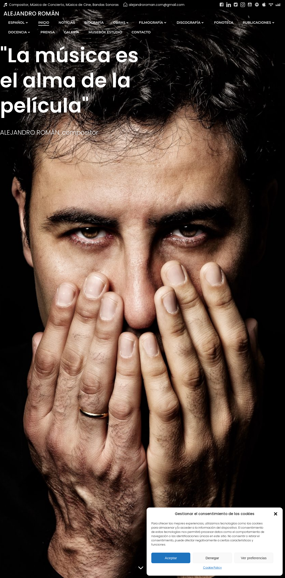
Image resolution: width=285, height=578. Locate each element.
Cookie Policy (212, 568)
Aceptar (171, 558)
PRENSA (47, 32)
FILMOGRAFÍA (153, 22)
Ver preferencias (253, 558)
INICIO (43, 22)
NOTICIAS (67, 22)
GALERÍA (71, 32)
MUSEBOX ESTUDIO (105, 32)
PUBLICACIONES (259, 22)
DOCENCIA (19, 32)
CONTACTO (141, 32)
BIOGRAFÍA (94, 22)
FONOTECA (223, 22)
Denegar (212, 558)
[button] (275, 514)
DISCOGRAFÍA (191, 22)
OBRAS (121, 22)
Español (18, 22)
